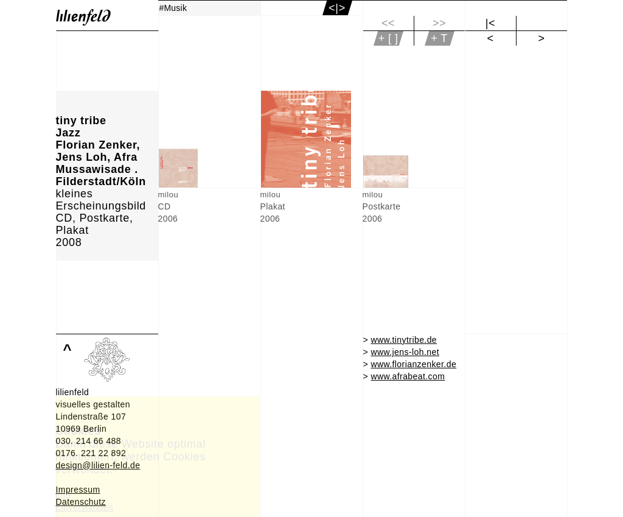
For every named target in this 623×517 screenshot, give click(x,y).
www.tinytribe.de (404, 340)
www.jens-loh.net (405, 352)
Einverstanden (84, 507)
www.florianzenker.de (413, 364)
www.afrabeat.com (408, 376)
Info (63, 495)
